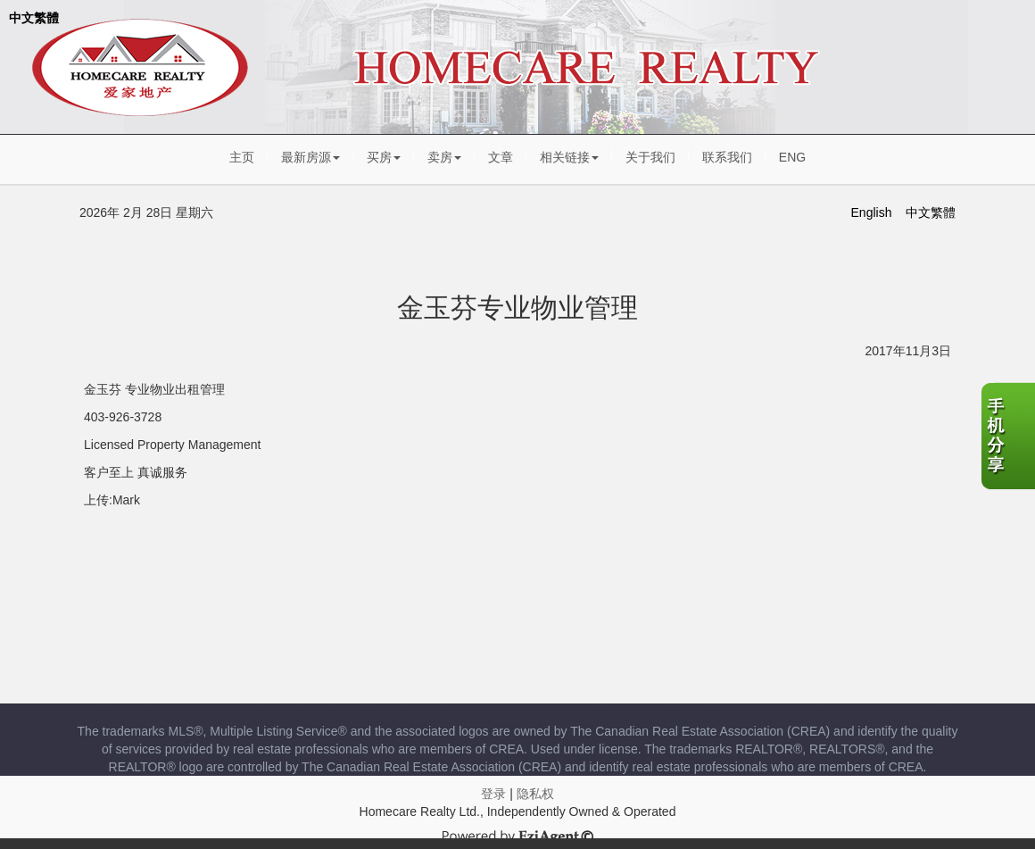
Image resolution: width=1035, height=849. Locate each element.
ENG (792, 157)
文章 (500, 157)
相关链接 (569, 157)
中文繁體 (34, 18)
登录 (493, 794)
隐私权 (535, 794)
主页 (241, 157)
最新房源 (310, 157)
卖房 (444, 157)
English (871, 212)
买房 (384, 157)
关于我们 (650, 157)
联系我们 (727, 157)
